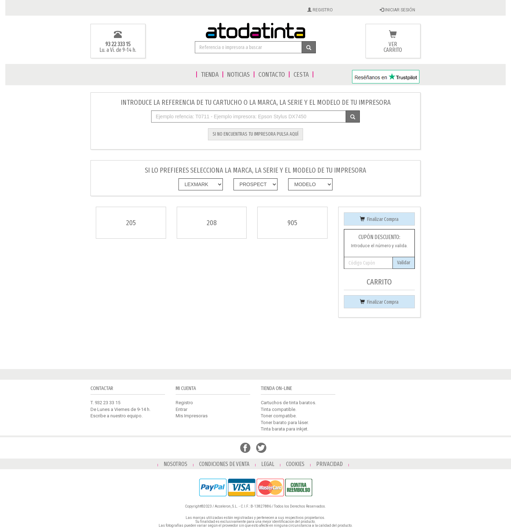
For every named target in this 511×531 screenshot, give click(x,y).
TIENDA (210, 74)
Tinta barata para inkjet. (284, 429)
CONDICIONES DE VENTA (224, 464)
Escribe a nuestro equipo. (116, 415)
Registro (184, 402)
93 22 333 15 (118, 44)
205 (131, 222)
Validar (403, 263)
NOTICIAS (238, 74)
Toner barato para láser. (285, 422)
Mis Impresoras (192, 415)
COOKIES (295, 464)
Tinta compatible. (278, 409)
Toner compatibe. (279, 415)
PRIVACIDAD (329, 464)
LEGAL (267, 464)
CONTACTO (271, 74)
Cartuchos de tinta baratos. (288, 402)
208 (212, 222)
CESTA (301, 74)
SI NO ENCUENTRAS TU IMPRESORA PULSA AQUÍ (255, 134)
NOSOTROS (175, 464)
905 (292, 222)
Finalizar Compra (379, 219)
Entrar (181, 409)
